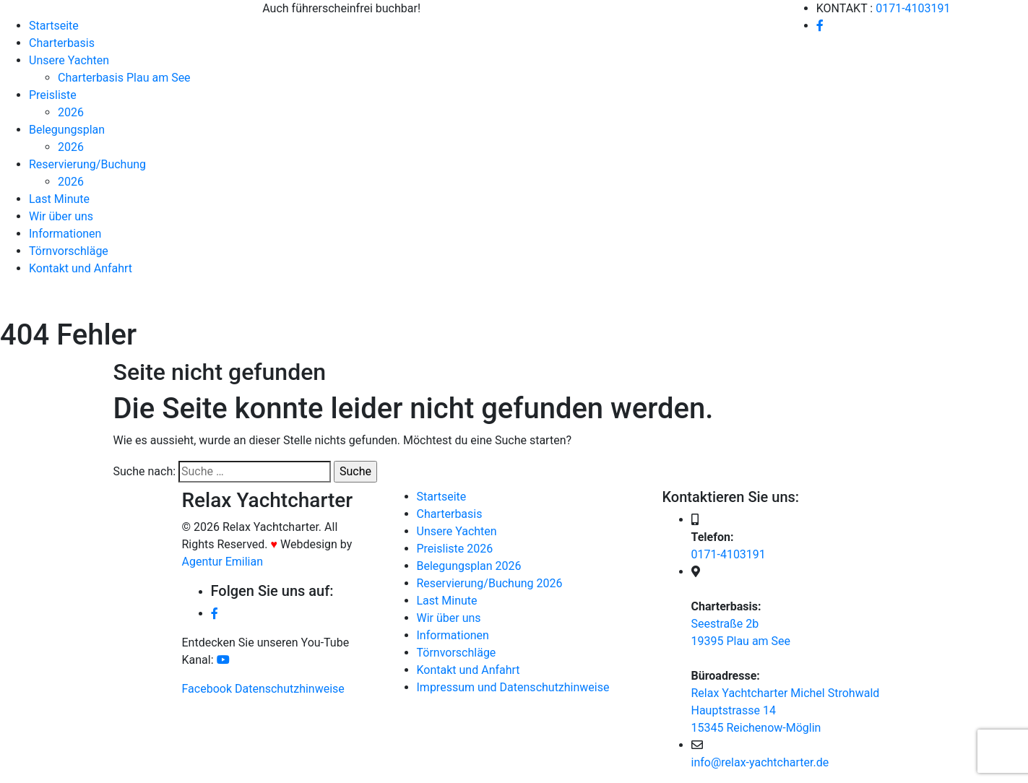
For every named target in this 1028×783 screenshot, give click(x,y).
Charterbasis (62, 43)
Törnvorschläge (68, 251)
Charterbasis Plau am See (124, 78)
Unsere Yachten (69, 60)
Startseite (54, 26)
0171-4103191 (913, 8)
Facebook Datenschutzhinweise (263, 689)
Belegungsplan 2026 (469, 566)
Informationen (65, 234)
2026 (71, 112)
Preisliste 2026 (455, 548)
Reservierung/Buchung (87, 164)
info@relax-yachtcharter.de (760, 762)
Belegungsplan (67, 130)
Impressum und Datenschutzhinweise (513, 687)
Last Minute (59, 199)
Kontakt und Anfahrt (80, 268)
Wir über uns (61, 216)
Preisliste (53, 95)
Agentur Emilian (223, 561)
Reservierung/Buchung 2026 (490, 583)
